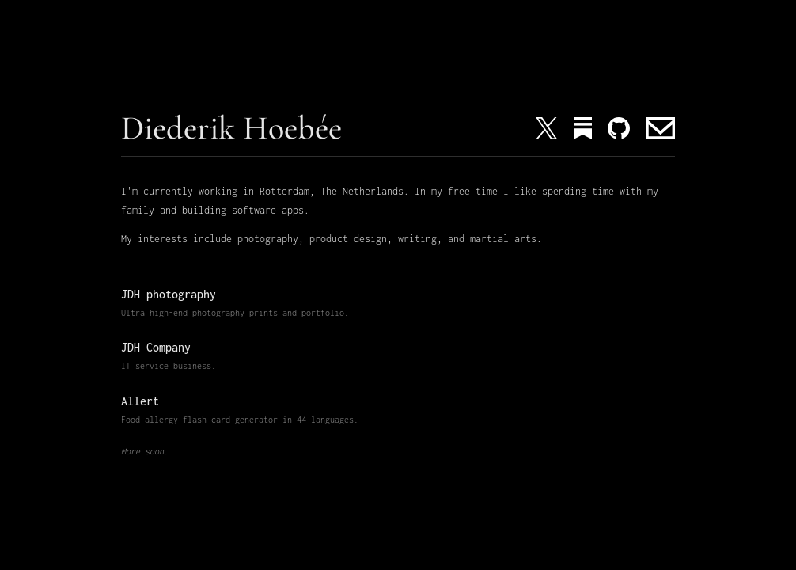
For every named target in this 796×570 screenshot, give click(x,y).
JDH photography (168, 294)
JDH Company (156, 347)
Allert (140, 401)
